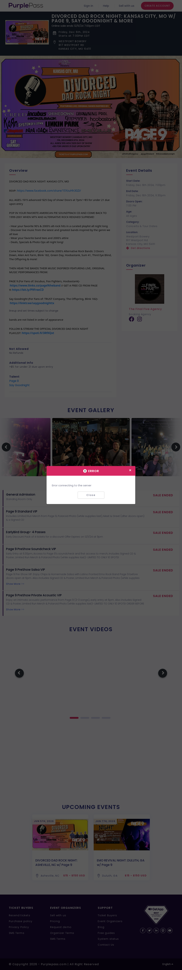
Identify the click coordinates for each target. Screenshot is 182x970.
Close (90, 495)
